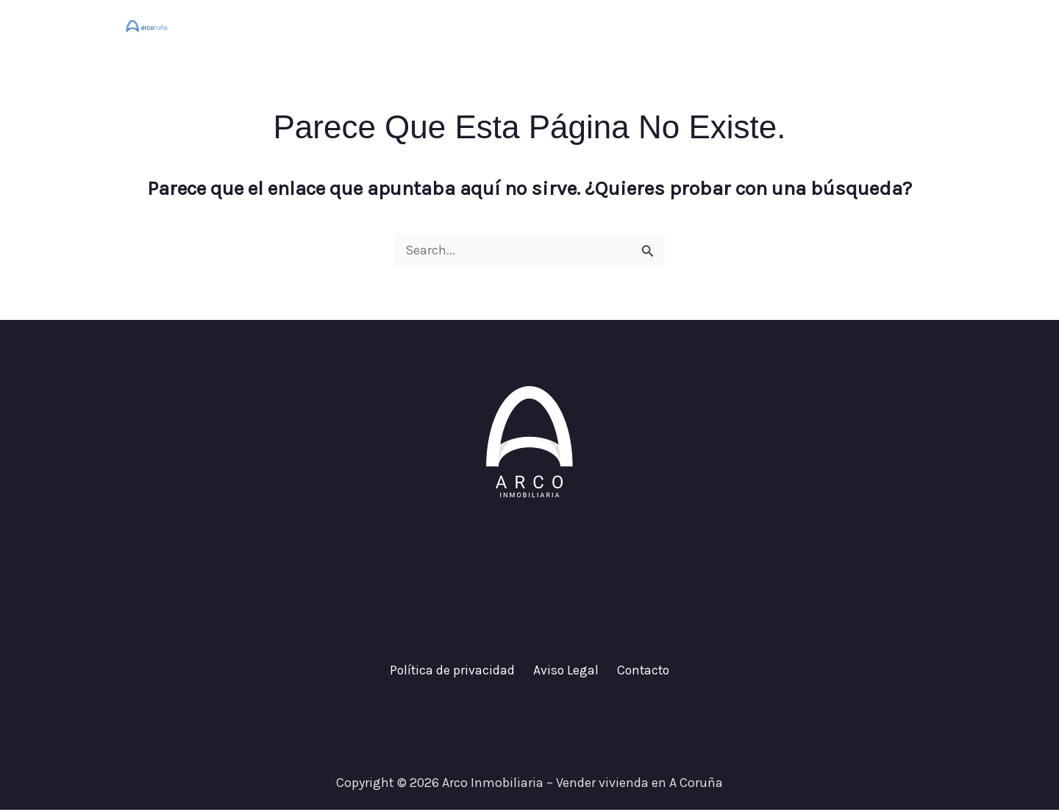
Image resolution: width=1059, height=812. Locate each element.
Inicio (664, 26)
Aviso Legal (565, 671)
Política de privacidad (456, 671)
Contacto (893, 26)
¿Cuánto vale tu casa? (773, 26)
